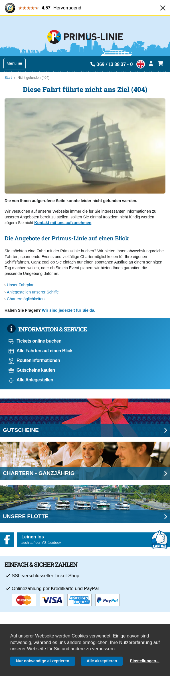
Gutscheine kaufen (32, 370)
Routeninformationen (34, 360)
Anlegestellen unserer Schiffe (33, 292)
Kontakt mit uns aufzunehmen (62, 222)
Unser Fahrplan (21, 285)
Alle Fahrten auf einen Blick (40, 350)
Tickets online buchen (35, 341)
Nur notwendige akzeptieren (42, 661)
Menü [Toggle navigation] (15, 63)
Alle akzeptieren (102, 661)
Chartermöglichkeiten (25, 299)
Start (8, 78)
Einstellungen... (144, 661)
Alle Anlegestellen (31, 379)
